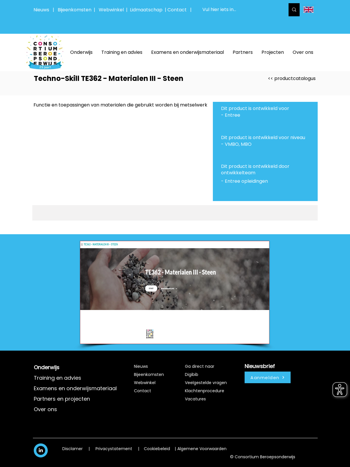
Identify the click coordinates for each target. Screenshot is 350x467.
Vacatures (195, 399)
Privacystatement (114, 449)
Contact (142, 391)
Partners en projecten (62, 398)
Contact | (180, 9)
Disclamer (72, 449)
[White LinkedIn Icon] (41, 450)
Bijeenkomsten (76, 9)
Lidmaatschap (146, 9)
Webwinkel (112, 9)
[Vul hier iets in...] (239, 9)
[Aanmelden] (268, 377)
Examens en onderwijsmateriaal (75, 388)
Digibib (191, 374)
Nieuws (41, 9)
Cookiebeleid (157, 449)
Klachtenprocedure (204, 391)
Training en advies (57, 377)
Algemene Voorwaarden (202, 449)
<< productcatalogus (292, 78)
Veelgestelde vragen (206, 383)
